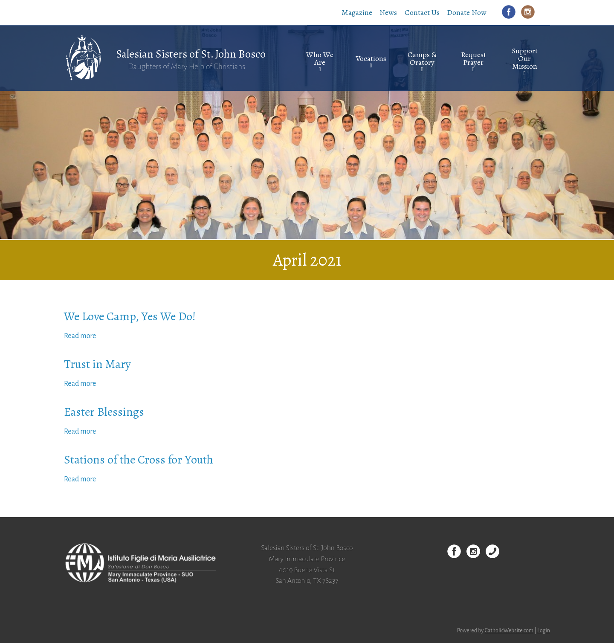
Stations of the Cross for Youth (138, 460)
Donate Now (467, 12)
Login (543, 631)
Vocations (371, 58)
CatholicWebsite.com (509, 631)
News (388, 12)
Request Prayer (473, 58)
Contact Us (422, 12)
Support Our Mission (525, 58)
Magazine (357, 12)
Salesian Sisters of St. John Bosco (191, 53)
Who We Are (319, 58)
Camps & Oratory (422, 58)
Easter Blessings (104, 412)
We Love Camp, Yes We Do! (130, 316)
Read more (80, 336)
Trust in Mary (97, 364)
